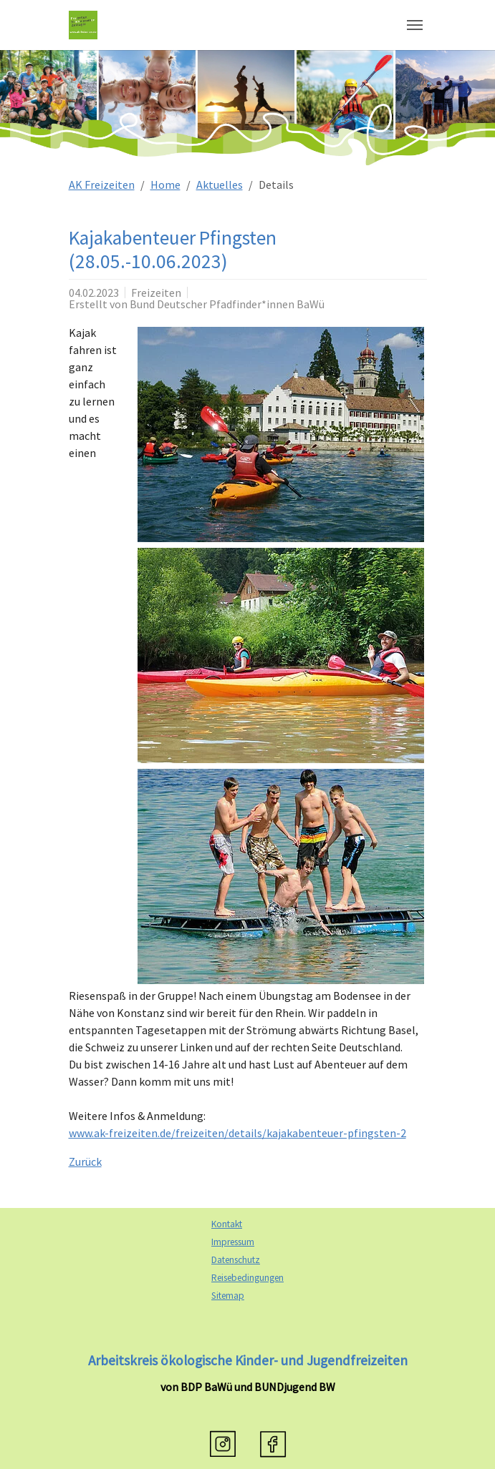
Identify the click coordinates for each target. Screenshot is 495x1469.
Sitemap (227, 1295)
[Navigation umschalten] (415, 25)
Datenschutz (235, 1260)
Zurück (85, 1161)
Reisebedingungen (247, 1278)
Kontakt (226, 1224)
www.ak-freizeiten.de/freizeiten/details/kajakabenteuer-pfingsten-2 (237, 1133)
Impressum (232, 1242)
